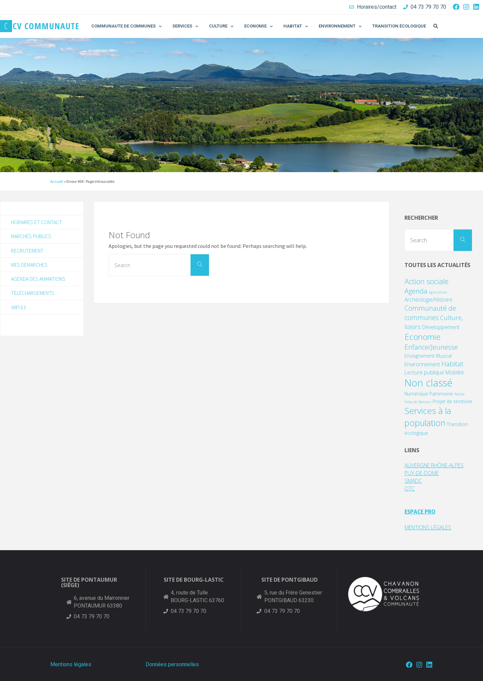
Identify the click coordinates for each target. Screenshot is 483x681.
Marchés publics (31, 236)
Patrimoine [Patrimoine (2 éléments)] (441, 393)
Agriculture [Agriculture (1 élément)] (438, 292)
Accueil (56, 181)
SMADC (414, 480)
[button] (435, 26)
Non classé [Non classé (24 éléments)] (428, 382)
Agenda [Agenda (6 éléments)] (416, 291)
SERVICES (185, 26)
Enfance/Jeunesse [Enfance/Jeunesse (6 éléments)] (431, 347)
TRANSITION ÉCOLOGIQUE (399, 26)
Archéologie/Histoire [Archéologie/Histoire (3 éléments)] (428, 299)
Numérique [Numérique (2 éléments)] (416, 393)
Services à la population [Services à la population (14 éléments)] (428, 417)
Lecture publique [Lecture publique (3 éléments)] (424, 372)
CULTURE (221, 26)
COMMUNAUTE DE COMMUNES (126, 26)
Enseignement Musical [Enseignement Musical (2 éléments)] (428, 356)
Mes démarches (29, 265)
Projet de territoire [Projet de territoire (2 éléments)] (452, 401)
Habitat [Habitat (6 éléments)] (452, 363)
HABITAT (295, 26)
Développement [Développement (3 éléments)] (441, 327)
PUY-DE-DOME (423, 473)
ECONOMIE (258, 26)
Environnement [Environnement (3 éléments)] (422, 364)
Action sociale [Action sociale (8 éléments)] (426, 281)
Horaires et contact (36, 222)
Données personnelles (172, 663)
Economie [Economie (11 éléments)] (422, 336)
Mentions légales (70, 663)
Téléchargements (32, 293)
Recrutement (27, 250)
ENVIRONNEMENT (340, 26)
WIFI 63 (18, 308)
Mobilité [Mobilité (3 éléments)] (454, 372)
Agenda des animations (38, 279)
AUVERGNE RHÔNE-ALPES (437, 465)
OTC (410, 488)
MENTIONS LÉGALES (431, 526)
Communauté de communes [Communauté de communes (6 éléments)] (430, 313)
